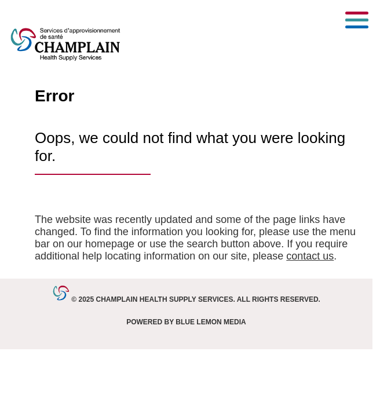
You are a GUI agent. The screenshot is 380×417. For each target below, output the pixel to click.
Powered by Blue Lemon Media (186, 322)
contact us (310, 256)
